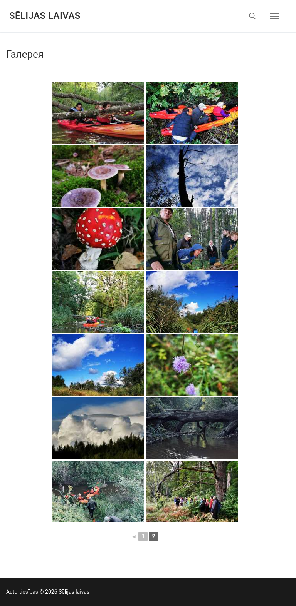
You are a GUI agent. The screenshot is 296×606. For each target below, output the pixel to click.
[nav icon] (274, 16)
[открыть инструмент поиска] (252, 16)
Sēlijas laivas (45, 15)
